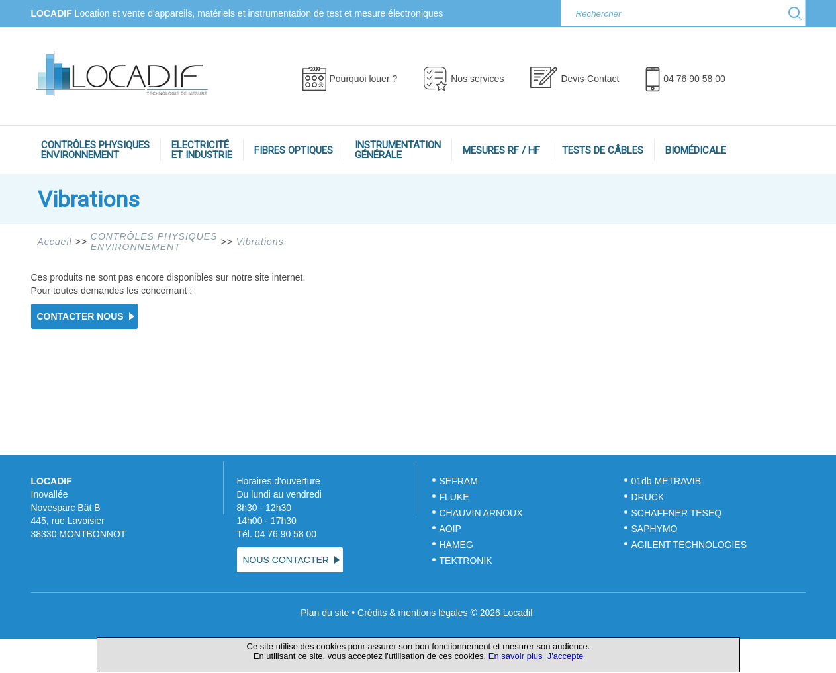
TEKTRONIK (467, 560)
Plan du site (325, 612)
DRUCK (648, 497)
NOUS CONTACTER (286, 560)
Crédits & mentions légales (412, 612)
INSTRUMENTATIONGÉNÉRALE (398, 150)
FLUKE (454, 497)
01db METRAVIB (666, 481)
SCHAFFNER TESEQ (676, 513)
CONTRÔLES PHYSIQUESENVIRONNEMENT (95, 150)
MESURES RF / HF (501, 150)
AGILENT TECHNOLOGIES (689, 544)
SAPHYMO (654, 528)
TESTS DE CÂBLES (602, 150)
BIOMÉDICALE (695, 150)
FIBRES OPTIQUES (293, 150)
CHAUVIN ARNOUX (481, 513)
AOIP (450, 528)
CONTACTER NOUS (80, 316)
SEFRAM (459, 481)
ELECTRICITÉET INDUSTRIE (201, 150)
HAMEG (456, 544)
